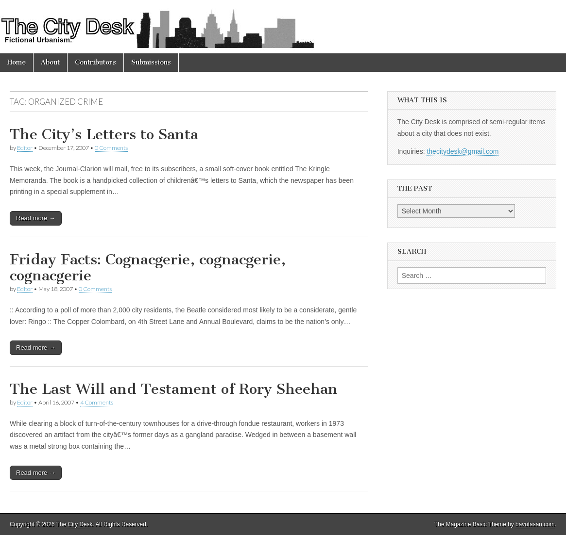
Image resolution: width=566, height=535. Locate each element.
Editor (25, 147)
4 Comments (96, 402)
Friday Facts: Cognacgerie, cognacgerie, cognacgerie (148, 268)
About (50, 62)
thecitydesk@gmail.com (462, 151)
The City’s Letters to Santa (104, 134)
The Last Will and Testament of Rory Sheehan (174, 389)
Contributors (95, 62)
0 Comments (111, 147)
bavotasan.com (535, 524)
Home (16, 62)
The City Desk (74, 524)
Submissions (151, 62)
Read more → (35, 218)
